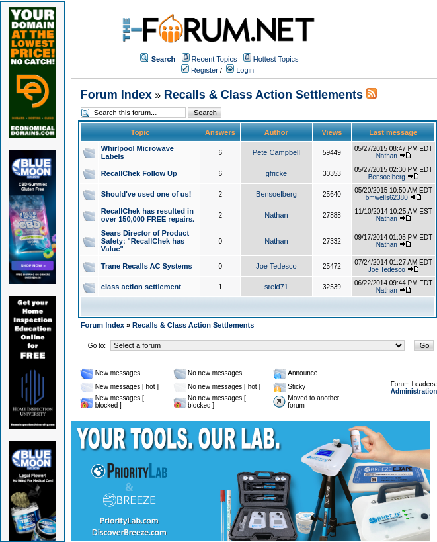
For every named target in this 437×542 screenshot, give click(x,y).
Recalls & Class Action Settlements (263, 94)
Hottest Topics (276, 59)
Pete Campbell (276, 152)
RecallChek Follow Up (139, 173)
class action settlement (141, 287)
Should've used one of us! (146, 194)
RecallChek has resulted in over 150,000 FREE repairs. (147, 215)
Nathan (386, 155)
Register (199, 70)
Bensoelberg (386, 177)
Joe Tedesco (276, 266)
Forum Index (116, 94)
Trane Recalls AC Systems (146, 266)
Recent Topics (214, 59)
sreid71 (276, 287)
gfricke (276, 173)
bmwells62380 (387, 197)
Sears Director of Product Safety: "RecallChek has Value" (145, 241)
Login (240, 70)
